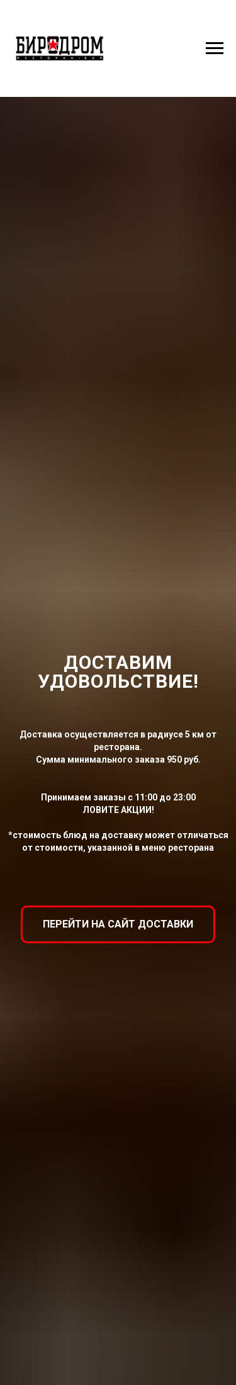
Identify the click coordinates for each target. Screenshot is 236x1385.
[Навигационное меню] (214, 48)
